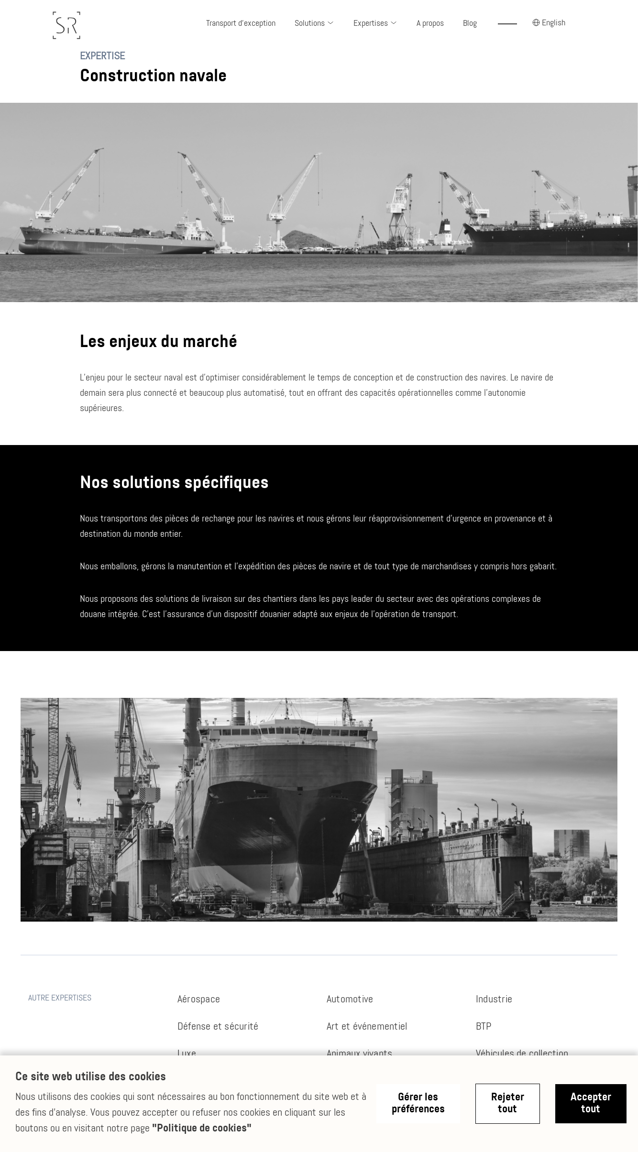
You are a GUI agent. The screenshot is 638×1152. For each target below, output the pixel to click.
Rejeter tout (507, 1103)
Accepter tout (591, 1103)
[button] (314, 24)
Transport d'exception (240, 23)
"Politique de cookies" (202, 1128)
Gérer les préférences (418, 1103)
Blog (470, 23)
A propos (430, 23)
